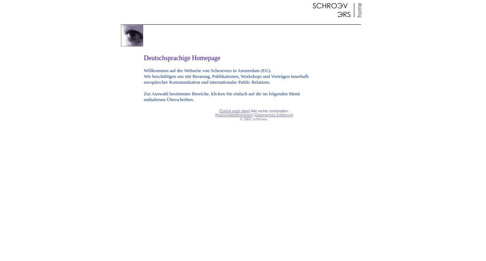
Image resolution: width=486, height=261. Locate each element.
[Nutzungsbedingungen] (234, 115)
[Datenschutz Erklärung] (273, 115)
